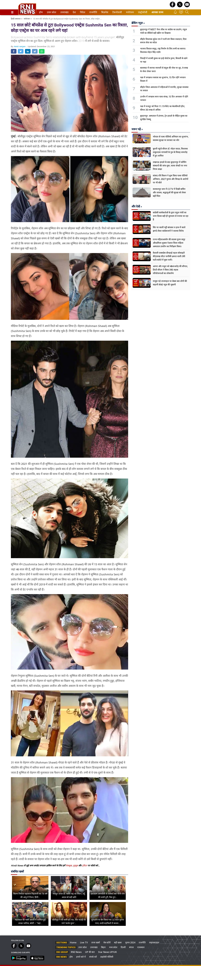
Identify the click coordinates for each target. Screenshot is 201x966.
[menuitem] (41, 12)
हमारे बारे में (81, 956)
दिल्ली (123, 947)
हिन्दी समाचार (16, 18)
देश (74, 12)
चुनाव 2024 (130, 942)
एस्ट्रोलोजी (142, 12)
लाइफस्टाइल (154, 942)
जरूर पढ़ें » (137, 129)
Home (73, 942)
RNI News (76, 952)
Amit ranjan (20, 46)
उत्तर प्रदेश (51, 12)
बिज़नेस (104, 12)
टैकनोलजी (116, 12)
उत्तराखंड (64, 12)
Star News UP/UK (107, 952)
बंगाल (131, 947)
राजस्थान (140, 947)
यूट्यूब (75, 865)
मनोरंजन (129, 12)
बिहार (103, 947)
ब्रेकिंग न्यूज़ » (138, 23)
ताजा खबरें (95, 942)
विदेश (82, 12)
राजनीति (92, 12)
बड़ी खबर (118, 942)
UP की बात (90, 952)
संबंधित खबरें (17, 871)
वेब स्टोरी (107, 942)
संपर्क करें (93, 956)
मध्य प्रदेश (113, 947)
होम (40, 12)
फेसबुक (69, 865)
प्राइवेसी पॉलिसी (106, 956)
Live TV (84, 942)
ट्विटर (84, 865)
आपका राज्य (157, 12)
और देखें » (136, 206)
